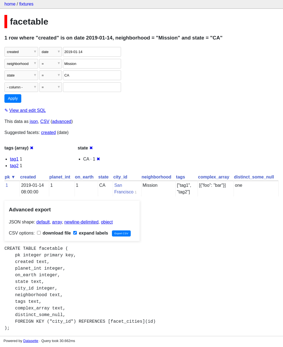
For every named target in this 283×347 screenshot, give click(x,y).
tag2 (14, 165)
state (103, 177)
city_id (120, 177)
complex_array (213, 177)
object (107, 222)
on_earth (84, 177)
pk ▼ (10, 177)
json (34, 121)
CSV (44, 121)
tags (180, 177)
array (57, 222)
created (48, 132)
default (43, 222)
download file (54, 233)
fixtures (26, 4)
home (9, 4)
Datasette (30, 341)
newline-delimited (81, 222)
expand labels (90, 233)
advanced (61, 121)
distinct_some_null (254, 177)
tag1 (14, 159)
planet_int (59, 177)
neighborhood (156, 177)
